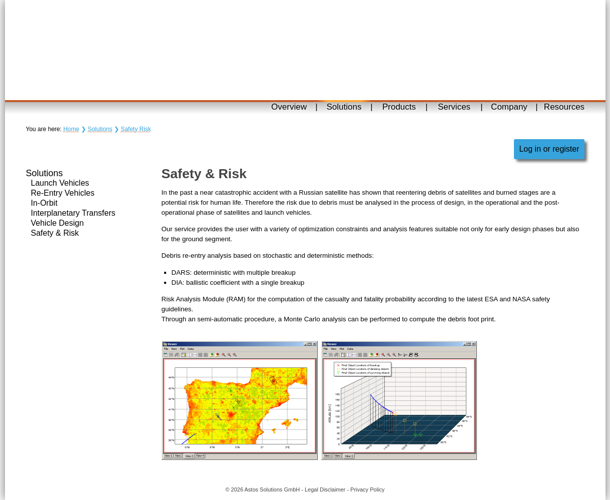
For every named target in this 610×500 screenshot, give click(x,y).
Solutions (344, 107)
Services (454, 107)
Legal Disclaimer (325, 489)
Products (399, 107)
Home (71, 129)
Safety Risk (136, 129)
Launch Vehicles (60, 183)
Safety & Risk (55, 233)
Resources (564, 107)
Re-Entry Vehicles (63, 193)
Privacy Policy (367, 489)
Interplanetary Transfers (73, 213)
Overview (289, 107)
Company (509, 107)
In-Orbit (44, 203)
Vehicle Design (57, 223)
